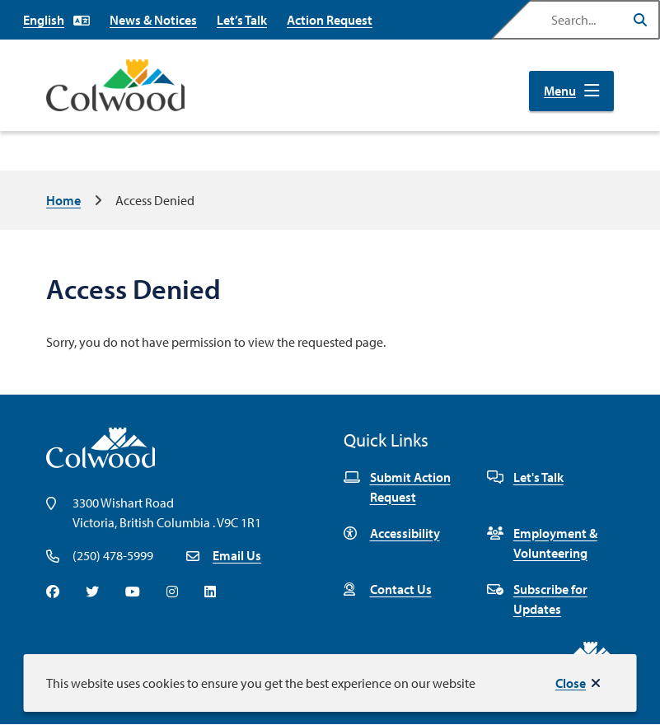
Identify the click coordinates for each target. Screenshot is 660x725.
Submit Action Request (397, 487)
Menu (560, 90)
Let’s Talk (242, 20)
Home (63, 200)
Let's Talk (525, 477)
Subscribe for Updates (537, 599)
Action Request (329, 20)
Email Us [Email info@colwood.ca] (237, 555)
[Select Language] (56, 20)
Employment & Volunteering (542, 543)
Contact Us (388, 589)
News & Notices (153, 20)
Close (570, 683)
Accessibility (392, 533)
